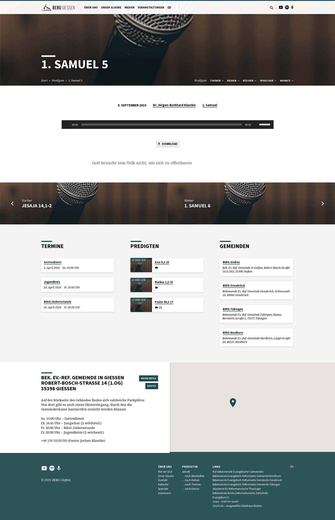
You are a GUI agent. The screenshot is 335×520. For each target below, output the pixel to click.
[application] (168, 124)
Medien (130, 7)
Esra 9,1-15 (162, 262)
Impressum (164, 493)
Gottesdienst (52, 262)
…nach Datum (190, 489)
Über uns (91, 7)
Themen (217, 80)
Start (44, 80)
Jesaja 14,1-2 (37, 207)
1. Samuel (209, 105)
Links (216, 467)
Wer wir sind (165, 472)
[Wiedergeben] (67, 124)
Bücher (250, 80)
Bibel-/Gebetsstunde (57, 302)
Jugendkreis (52, 282)
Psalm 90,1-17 (164, 302)
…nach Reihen (190, 480)
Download (167, 144)
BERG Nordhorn (233, 332)
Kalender (163, 484)
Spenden (163, 489)
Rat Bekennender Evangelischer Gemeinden (238, 472)
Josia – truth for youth (226, 501)
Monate (287, 80)
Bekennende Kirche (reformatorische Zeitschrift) (240, 493)
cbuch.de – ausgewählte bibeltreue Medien (237, 506)
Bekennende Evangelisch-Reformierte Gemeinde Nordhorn (247, 476)
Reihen (233, 80)
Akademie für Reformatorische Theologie (237, 489)
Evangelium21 (221, 497)
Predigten (58, 80)
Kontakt (162, 480)
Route (147, 386)
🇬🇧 (169, 7)
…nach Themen (191, 484)
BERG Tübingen (233, 309)
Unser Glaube (111, 7)
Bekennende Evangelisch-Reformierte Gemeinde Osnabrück (247, 480)
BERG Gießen (231, 262)
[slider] (161, 124)
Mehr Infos (147, 377)
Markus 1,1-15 (164, 282)
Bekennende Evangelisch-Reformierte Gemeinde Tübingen (246, 484)
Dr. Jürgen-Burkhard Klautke (174, 105)
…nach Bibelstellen (193, 476)
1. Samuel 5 (75, 80)
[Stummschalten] (256, 124)
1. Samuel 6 (197, 207)
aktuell (186, 472)
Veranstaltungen (151, 7)
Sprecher (268, 80)
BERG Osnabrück (234, 285)
